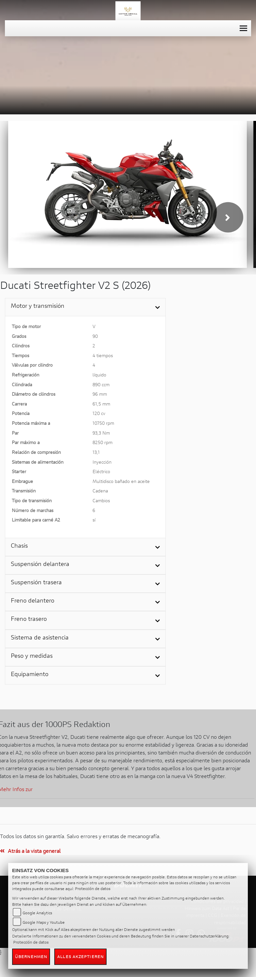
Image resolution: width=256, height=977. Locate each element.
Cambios (101, 500)
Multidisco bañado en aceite (121, 481)
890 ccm (101, 384)
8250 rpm (102, 442)
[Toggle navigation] (243, 28)
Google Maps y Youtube (44, 922)
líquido (99, 375)
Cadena (100, 491)
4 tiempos (103, 355)
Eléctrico (101, 471)
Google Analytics (37, 912)
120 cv (99, 413)
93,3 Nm (101, 433)
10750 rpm (103, 423)
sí (94, 520)
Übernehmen (31, 956)
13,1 (96, 452)
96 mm (100, 394)
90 (95, 336)
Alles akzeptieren (80, 956)
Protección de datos (92, 888)
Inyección (102, 462)
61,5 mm (101, 404)
